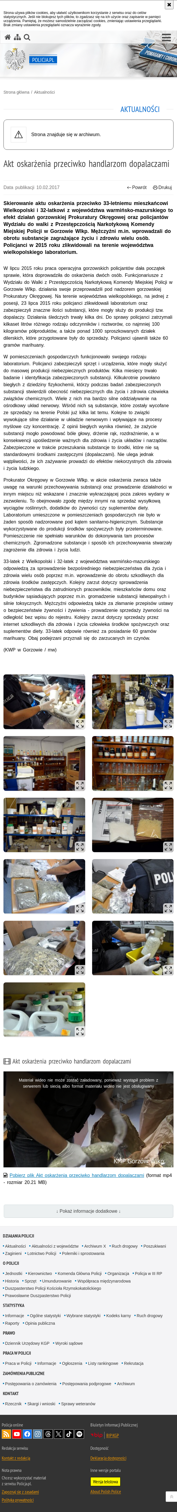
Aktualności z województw (55, 1246)
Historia (12, 1281)
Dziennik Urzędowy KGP (27, 1343)
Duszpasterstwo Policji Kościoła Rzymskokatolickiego (53, 1288)
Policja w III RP (148, 1273)
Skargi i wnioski (41, 1403)
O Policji (11, 1263)
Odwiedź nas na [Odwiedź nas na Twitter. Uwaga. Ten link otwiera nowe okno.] (58, 1434)
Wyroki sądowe (69, 1343)
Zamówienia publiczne (24, 1373)
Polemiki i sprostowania (83, 1253)
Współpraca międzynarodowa (104, 1281)
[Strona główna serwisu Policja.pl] (8, 37)
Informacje (14, 1315)
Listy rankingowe (103, 1363)
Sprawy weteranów (78, 1403)
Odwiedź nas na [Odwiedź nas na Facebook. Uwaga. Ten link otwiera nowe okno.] (27, 1434)
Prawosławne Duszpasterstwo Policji (38, 1295)
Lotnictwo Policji (41, 1253)
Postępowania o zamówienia (30, 1383)
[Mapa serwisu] (17, 37)
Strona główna (16, 92)
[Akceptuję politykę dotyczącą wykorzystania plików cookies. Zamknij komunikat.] (169, 4)
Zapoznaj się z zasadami (20, 1492)
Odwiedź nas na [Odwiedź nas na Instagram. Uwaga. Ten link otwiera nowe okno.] (37, 1434)
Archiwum (126, 1383)
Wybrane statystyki (84, 1315)
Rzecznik (13, 1403)
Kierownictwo (40, 1273)
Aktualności (44, 92)
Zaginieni (13, 1253)
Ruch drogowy (125, 1246)
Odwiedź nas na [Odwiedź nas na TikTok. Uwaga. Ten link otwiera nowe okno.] (69, 1434)
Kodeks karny (118, 1315)
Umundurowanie (57, 1281)
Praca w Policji (17, 1353)
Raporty (12, 1323)
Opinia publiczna (40, 1323)
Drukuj (162, 187)
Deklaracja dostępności (108, 1458)
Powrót (137, 187)
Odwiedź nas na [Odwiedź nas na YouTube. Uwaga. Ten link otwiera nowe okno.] (16, 1434)
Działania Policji (18, 1236)
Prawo (9, 1333)
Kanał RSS (6, 1434)
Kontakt (11, 1393)
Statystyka (13, 1305)
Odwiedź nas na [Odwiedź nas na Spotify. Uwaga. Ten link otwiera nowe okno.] (79, 1434)
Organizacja (118, 1273)
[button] (166, 38)
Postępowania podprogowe (86, 1383)
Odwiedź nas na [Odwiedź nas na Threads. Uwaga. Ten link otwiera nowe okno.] (48, 1434)
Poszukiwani (154, 1246)
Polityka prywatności (18, 1500)
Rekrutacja (133, 1363)
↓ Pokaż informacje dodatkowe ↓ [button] (88, 1211)
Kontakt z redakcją (16, 1458)
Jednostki (13, 1273)
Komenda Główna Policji (80, 1273)
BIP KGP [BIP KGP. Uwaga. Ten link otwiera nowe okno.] (112, 1435)
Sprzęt (30, 1281)
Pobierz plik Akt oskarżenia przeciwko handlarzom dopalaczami (77, 1175)
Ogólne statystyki (45, 1315)
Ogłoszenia (72, 1363)
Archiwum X (95, 1246)
